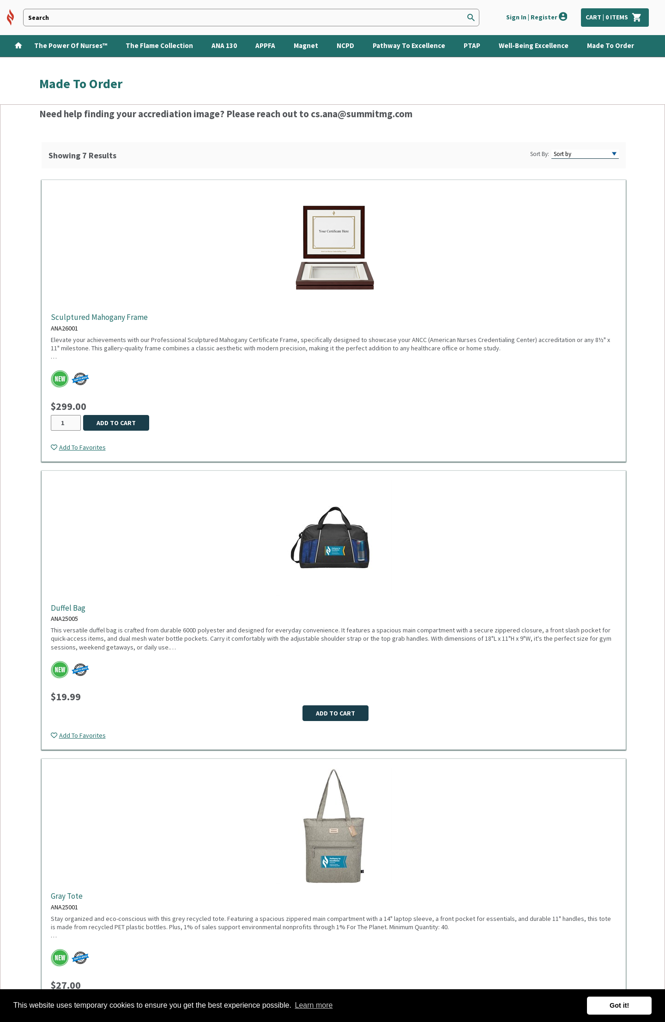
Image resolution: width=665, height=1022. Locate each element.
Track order (57, 921)
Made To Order (610, 45)
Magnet (306, 45)
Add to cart (116, 423)
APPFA (265, 45)
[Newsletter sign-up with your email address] (358, 888)
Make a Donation (65, 964)
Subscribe (458, 888)
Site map (52, 949)
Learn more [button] (314, 1005)
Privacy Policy (160, 878)
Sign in (49, 892)
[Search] (471, 18)
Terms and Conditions (172, 892)
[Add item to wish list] (78, 447)
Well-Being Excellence (533, 45)
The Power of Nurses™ (70, 45)
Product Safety (163, 906)
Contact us (56, 878)
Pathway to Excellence (409, 45)
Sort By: (539, 154)
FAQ (45, 906)
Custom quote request (75, 935)
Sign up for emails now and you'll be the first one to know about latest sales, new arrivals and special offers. (401, 863)
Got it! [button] (619, 1005)
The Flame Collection (159, 45)
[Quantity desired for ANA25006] (511, 423)
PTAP (472, 45)
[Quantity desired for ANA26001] (66, 423)
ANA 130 (224, 45)
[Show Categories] (659, 46)
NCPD (345, 45)
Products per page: (275, 772)
